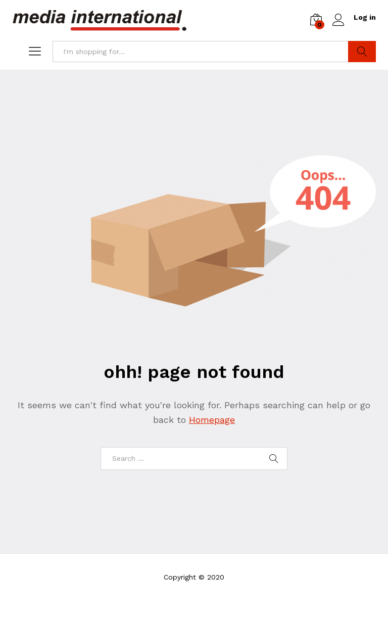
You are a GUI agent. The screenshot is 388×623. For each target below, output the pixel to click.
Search (362, 51)
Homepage (212, 419)
